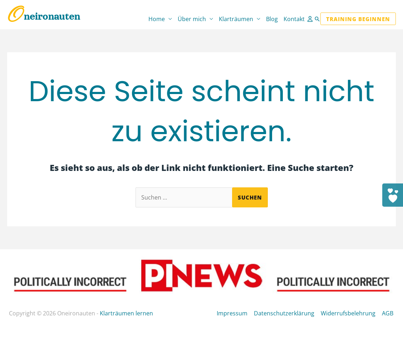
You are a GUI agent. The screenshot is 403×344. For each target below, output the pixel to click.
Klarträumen (236, 19)
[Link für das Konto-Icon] (311, 19)
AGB (388, 313)
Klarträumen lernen (126, 313)
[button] (317, 19)
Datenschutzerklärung (286, 313)
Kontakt (294, 19)
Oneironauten (43, 16)
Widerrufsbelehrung (349, 313)
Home (156, 19)
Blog (272, 19)
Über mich (192, 19)
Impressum (235, 313)
